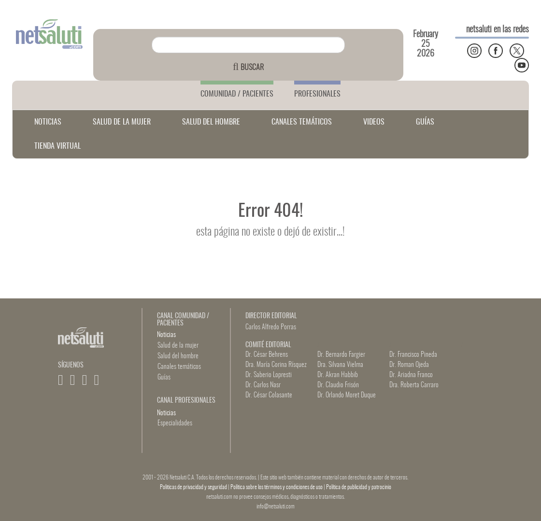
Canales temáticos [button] (179, 367)
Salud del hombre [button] (178, 356)
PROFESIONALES (317, 94)
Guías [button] (164, 377)
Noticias (166, 335)
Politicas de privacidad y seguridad (194, 487)
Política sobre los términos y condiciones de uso (277, 487)
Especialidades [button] (174, 423)
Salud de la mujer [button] (178, 345)
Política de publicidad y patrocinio (358, 487)
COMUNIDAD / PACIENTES (236, 94)
